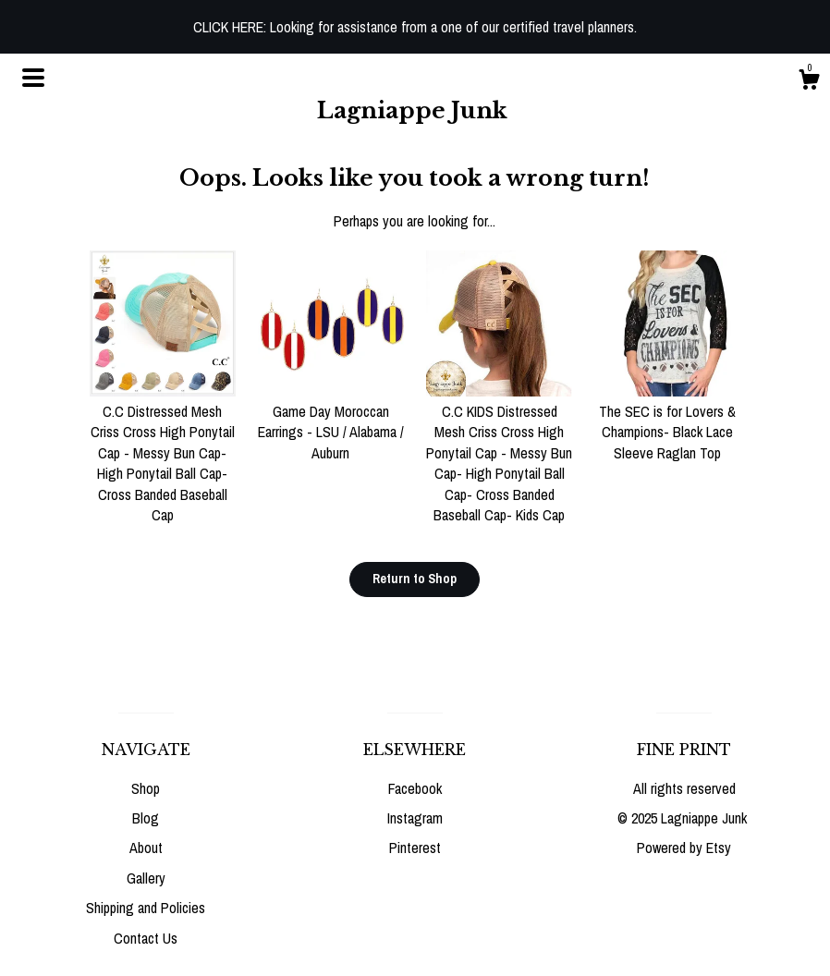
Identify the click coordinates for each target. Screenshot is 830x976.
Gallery (146, 878)
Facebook (415, 788)
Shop (145, 788)
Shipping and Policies (145, 907)
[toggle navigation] (33, 77)
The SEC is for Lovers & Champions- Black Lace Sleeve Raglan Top (667, 422)
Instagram (415, 818)
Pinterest (415, 847)
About (146, 847)
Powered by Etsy (684, 847)
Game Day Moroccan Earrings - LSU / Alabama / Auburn (331, 422)
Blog (145, 818)
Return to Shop (414, 578)
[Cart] (809, 82)
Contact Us (145, 938)
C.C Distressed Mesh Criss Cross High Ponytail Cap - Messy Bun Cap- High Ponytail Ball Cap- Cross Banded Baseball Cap (163, 453)
